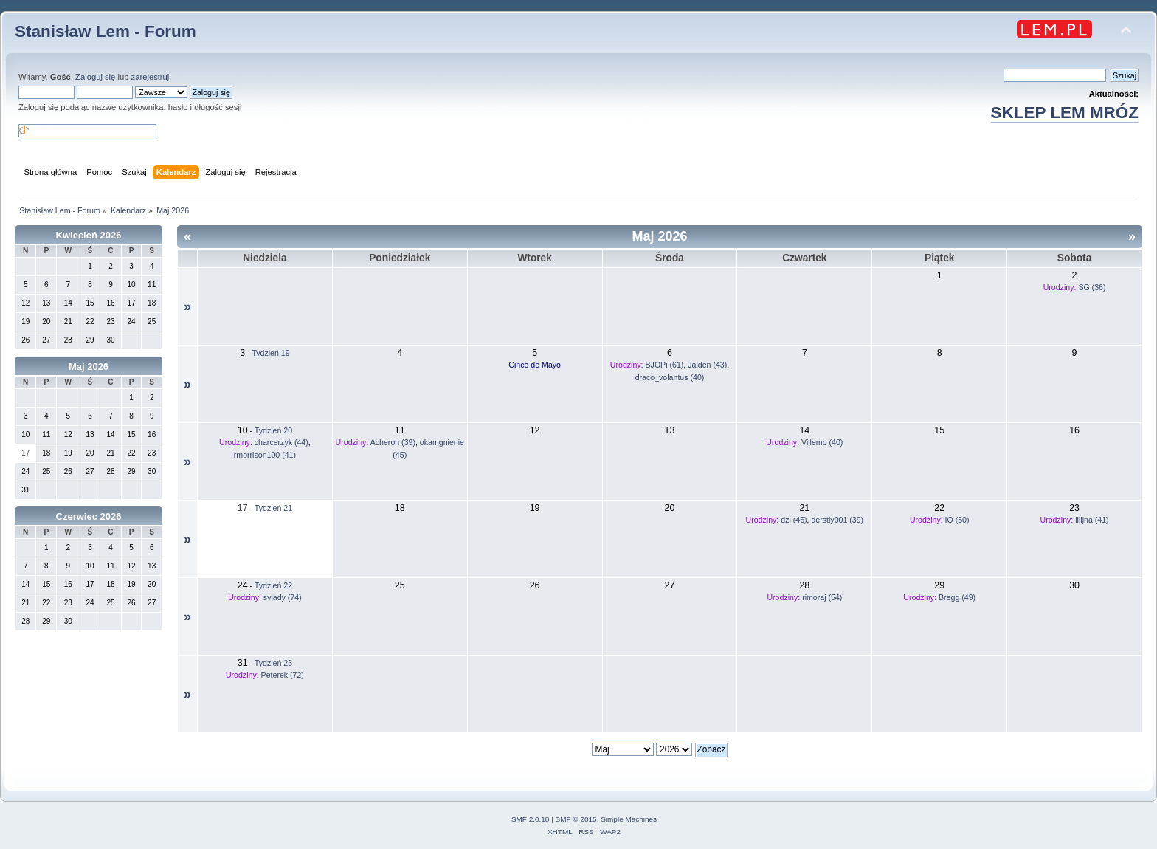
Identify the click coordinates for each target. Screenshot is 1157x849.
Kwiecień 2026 (89, 235)
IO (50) (957, 519)
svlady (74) (282, 597)
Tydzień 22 (273, 585)
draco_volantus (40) (670, 377)
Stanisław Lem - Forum (105, 31)
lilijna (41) (1091, 519)
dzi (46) (794, 519)
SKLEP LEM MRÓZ (1065, 112)
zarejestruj (150, 76)
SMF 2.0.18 (530, 819)
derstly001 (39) (837, 519)
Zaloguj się (95, 76)
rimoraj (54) (822, 597)
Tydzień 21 (273, 507)
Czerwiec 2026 (89, 516)
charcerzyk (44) (281, 442)
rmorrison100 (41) (265, 454)
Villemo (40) (822, 442)
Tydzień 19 (270, 352)
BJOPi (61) (665, 364)
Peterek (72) (282, 674)
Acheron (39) (392, 442)
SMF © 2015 (576, 819)
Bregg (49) (957, 597)
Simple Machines (629, 819)
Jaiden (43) (707, 364)
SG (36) (1091, 287)
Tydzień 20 (273, 430)
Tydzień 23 (273, 663)
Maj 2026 (88, 366)
